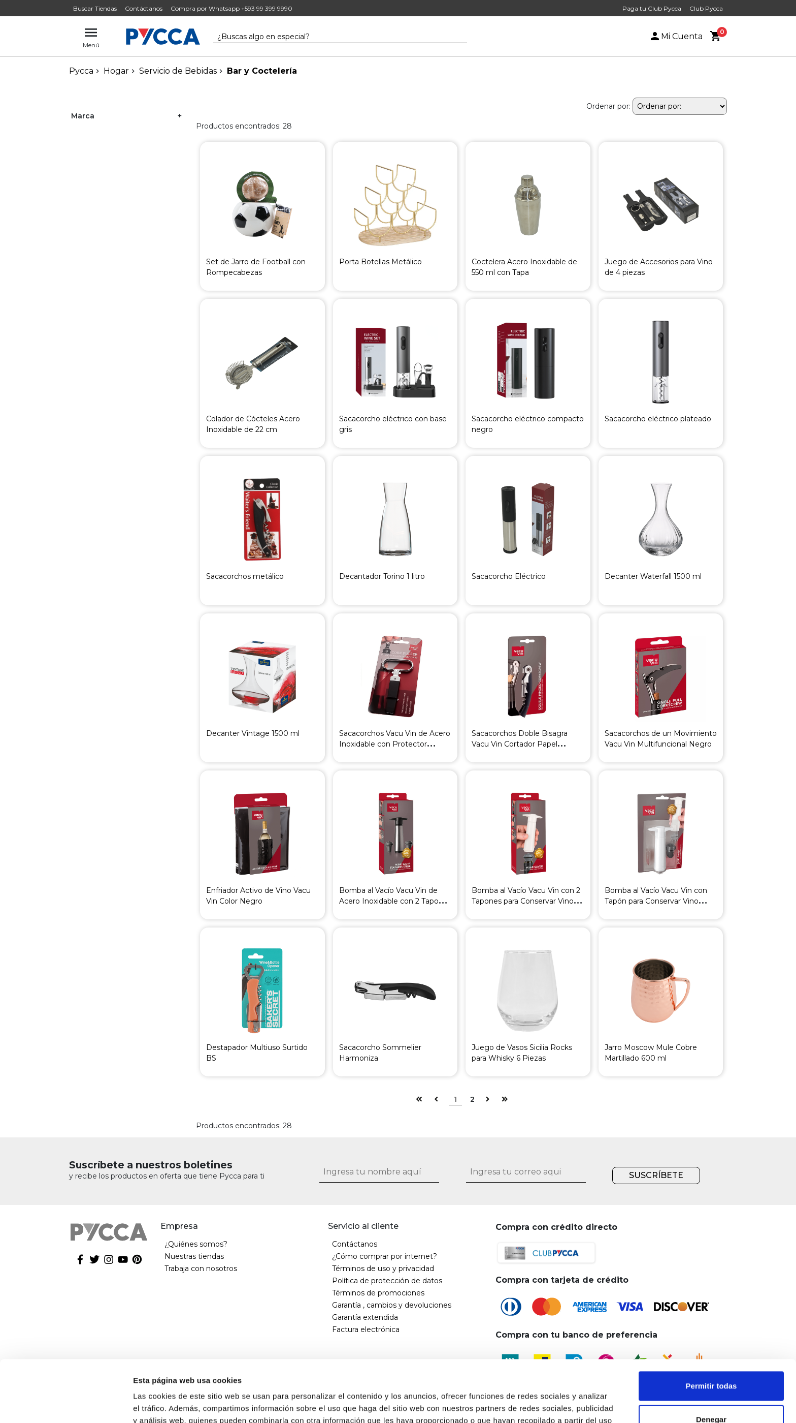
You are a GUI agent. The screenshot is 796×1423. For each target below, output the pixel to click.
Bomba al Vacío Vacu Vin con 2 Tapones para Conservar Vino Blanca (526, 901)
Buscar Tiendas (95, 8)
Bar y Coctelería (262, 71)
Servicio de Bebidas (178, 71)
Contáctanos (143, 8)
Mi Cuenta (676, 36)
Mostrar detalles (162, 1403)
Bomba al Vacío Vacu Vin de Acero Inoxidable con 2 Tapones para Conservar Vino (395, 901)
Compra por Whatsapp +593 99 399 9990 (231, 8)
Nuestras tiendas (194, 1256)
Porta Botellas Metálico (380, 261)
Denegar (711, 1361)
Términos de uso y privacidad (383, 1268)
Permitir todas (711, 1328)
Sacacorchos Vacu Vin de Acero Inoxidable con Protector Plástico (394, 744)
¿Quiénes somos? (195, 1244)
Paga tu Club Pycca (651, 8)
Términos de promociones (378, 1292)
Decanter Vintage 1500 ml (253, 733)
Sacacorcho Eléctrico (509, 576)
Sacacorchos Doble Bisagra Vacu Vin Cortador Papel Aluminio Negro (520, 744)
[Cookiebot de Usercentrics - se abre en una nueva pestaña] (65, 1403)
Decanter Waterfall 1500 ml (653, 576)
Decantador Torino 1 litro (382, 576)
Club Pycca (706, 8)
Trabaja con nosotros (200, 1268)
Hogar (116, 71)
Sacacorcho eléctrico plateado (658, 418)
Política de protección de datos (387, 1280)
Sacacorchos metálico (245, 576)
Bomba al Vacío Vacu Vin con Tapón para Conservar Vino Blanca (656, 901)
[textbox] (332, 37)
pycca (81, 71)
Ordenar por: (608, 106)
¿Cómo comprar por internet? (384, 1256)
